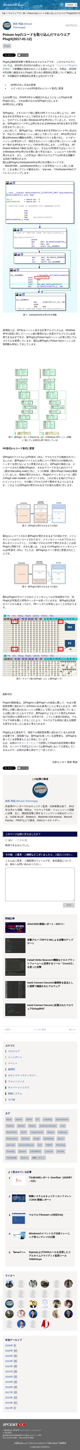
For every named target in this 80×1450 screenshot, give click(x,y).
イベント (12, 1063)
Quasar (22, 1151)
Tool (63, 1126)
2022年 (9, 1366)
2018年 (9, 1387)
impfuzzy (62, 1132)
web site (11, 1145)
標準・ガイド (38, 1158)
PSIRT (49, 1145)
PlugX (7, 46)
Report (50, 1132)
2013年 (9, 1408)
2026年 (9, 1345)
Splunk (21, 1126)
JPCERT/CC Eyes (13, 5)
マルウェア (14, 1051)
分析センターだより (27, 743)
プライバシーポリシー (37, 1443)
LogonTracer (37, 1132)
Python (10, 1126)
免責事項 (62, 1443)
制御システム (15, 1093)
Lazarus (49, 1151)
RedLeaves (12, 1139)
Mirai (9, 1119)
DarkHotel (49, 1139)
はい (9, 840)
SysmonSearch (26, 1145)
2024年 (9, 1356)
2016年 (9, 1397)
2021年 (9, 1371)
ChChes (25, 1139)
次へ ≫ (72, 1029)
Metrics (24, 1158)
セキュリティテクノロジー (22, 1075)
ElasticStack (62, 1119)
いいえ (22, 840)
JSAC (23, 1132)
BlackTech (12, 1132)
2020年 (9, 1376)
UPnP (29, 1119)
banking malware (48, 1126)
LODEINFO (35, 1151)
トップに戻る (40, 1029)
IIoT (40, 1145)
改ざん (61, 1139)
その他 (11, 1099)
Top (3, 13)
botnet (19, 1119)
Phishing (60, 1145)
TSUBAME (12, 1158)
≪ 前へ (7, 1029)
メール (25, 55)
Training (11, 1151)
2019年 (9, 1382)
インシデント (15, 1057)
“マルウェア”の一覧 (16, 13)
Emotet (60, 1151)
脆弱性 (11, 1069)
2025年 (9, 1350)
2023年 (9, 1361)
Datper (32, 1126)
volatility (48, 1119)
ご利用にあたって (20, 1443)
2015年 (9, 1402)
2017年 (9, 1392)
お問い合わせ (53, 1443)
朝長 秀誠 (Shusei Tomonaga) (21, 801)
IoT (37, 1119)
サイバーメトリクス (18, 1087)
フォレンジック (16, 1081)
